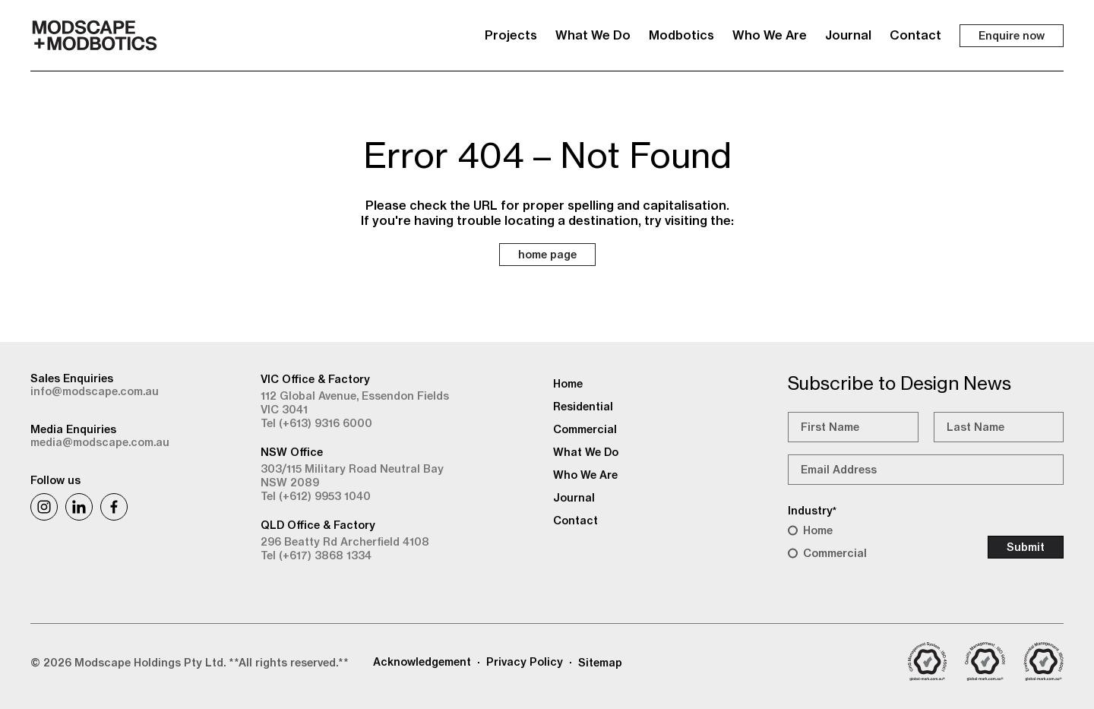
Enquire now (1012, 36)
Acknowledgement (422, 662)
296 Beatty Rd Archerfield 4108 (345, 542)
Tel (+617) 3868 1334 (316, 555)
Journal (848, 35)
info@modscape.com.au (94, 391)
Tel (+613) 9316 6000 (316, 423)
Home (818, 530)
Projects (511, 35)
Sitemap (600, 662)
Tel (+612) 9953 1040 (316, 496)
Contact (915, 35)
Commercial (835, 553)
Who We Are (769, 35)
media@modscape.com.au (99, 442)
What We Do (593, 35)
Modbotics (681, 35)
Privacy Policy (524, 662)
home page (547, 254)
